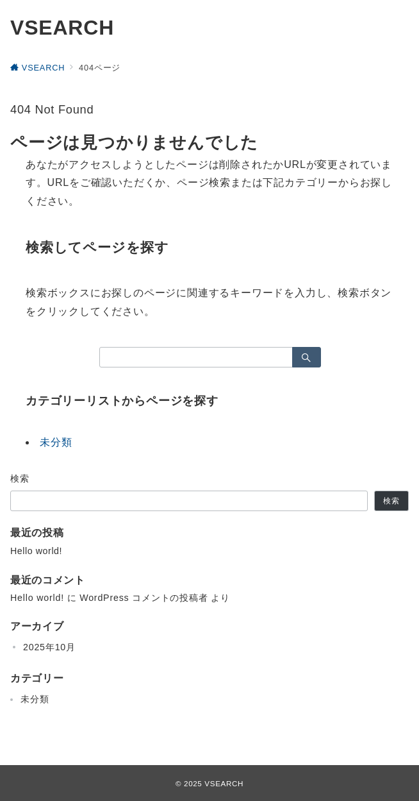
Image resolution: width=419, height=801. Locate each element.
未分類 (56, 442)
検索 (20, 478)
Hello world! (36, 551)
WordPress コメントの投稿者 (143, 598)
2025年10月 (49, 647)
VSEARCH (62, 27)
